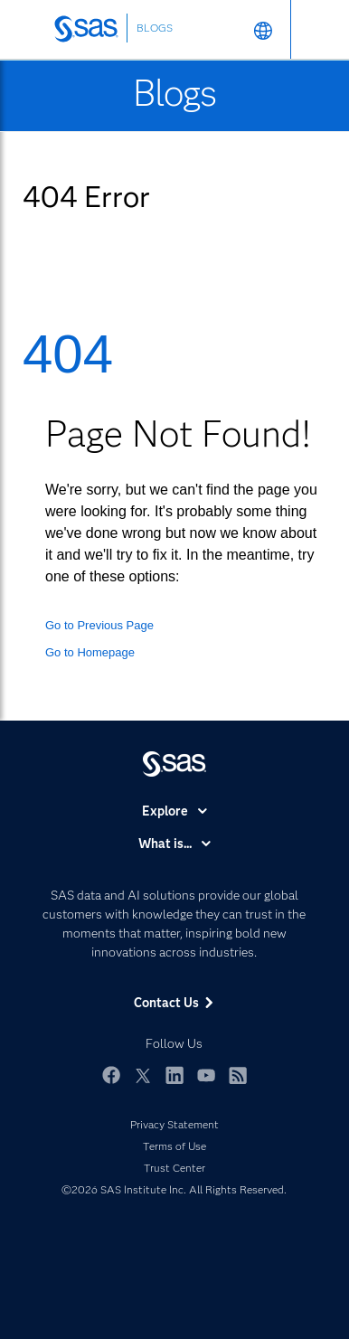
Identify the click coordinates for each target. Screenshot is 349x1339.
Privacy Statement (174, 1124)
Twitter (143, 1075)
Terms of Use (174, 1146)
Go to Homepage (90, 652)
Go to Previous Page (99, 625)
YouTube (206, 1075)
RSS (238, 1075)
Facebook (111, 1075)
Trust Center (174, 1167)
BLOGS (155, 27)
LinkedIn (174, 1075)
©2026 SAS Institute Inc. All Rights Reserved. (174, 1189)
